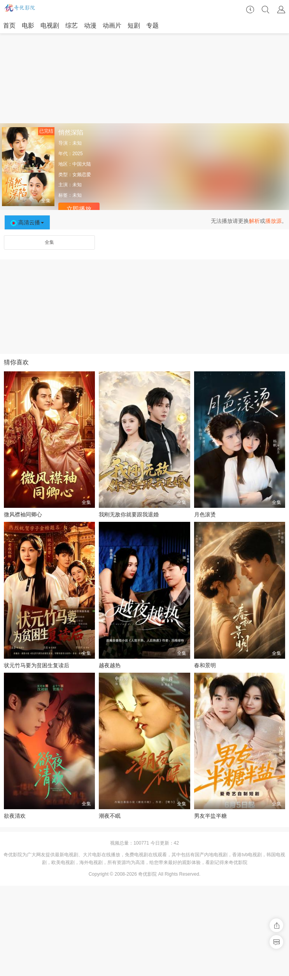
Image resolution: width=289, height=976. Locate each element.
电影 (28, 25)
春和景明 (205, 665)
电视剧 (49, 25)
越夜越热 (110, 665)
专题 (152, 25)
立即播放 (79, 209)
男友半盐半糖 (210, 816)
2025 (77, 153)
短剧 (134, 25)
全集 (49, 242)
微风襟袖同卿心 (23, 514)
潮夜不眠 (110, 816)
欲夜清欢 (15, 816)
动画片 (112, 25)
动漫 (90, 25)
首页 (9, 25)
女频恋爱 (81, 174)
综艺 (71, 25)
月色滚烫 (205, 514)
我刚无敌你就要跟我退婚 (129, 514)
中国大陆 (81, 164)
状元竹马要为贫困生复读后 (36, 665)
